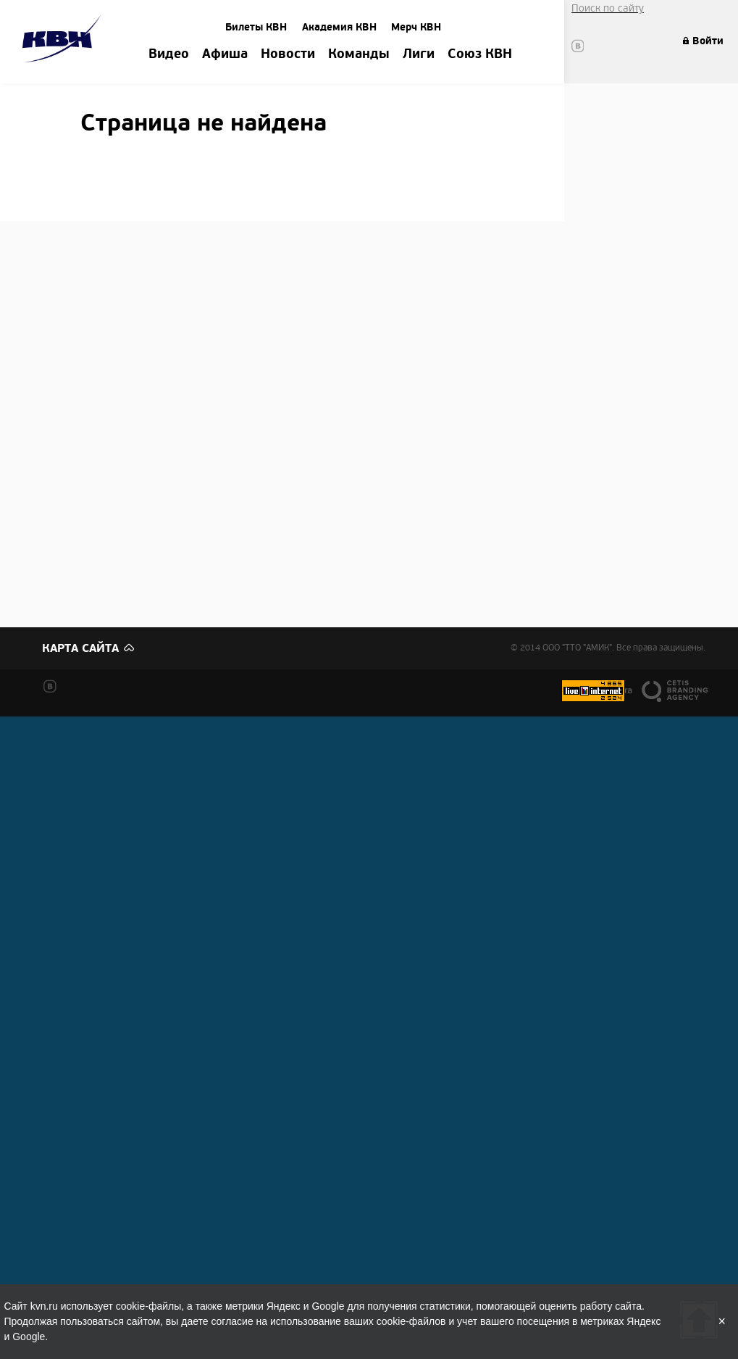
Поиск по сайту (607, 8)
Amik (64, 41)
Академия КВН (339, 27)
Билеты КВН (256, 27)
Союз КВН (480, 54)
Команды (359, 54)
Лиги (419, 54)
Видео (168, 54)
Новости (288, 54)
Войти (708, 41)
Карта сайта (80, 648)
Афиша (225, 54)
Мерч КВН (416, 27)
